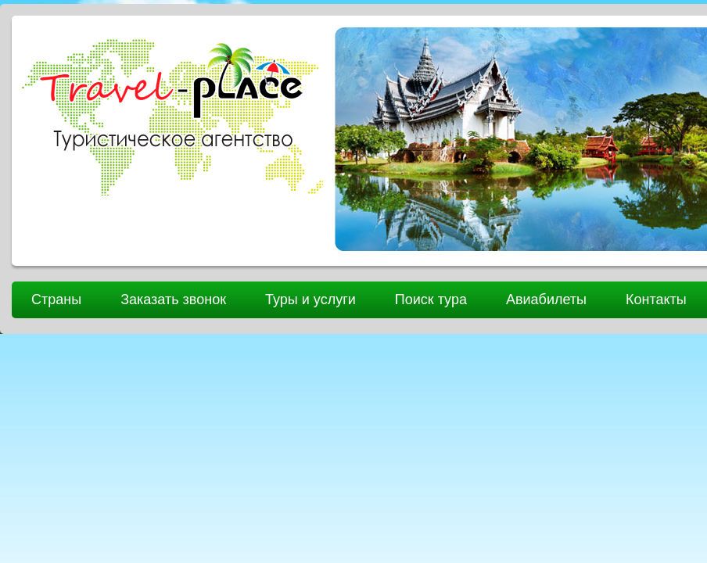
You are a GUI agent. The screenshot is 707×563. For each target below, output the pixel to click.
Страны (56, 299)
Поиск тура (431, 299)
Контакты (656, 299)
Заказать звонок (173, 299)
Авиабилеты (546, 299)
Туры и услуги (310, 299)
